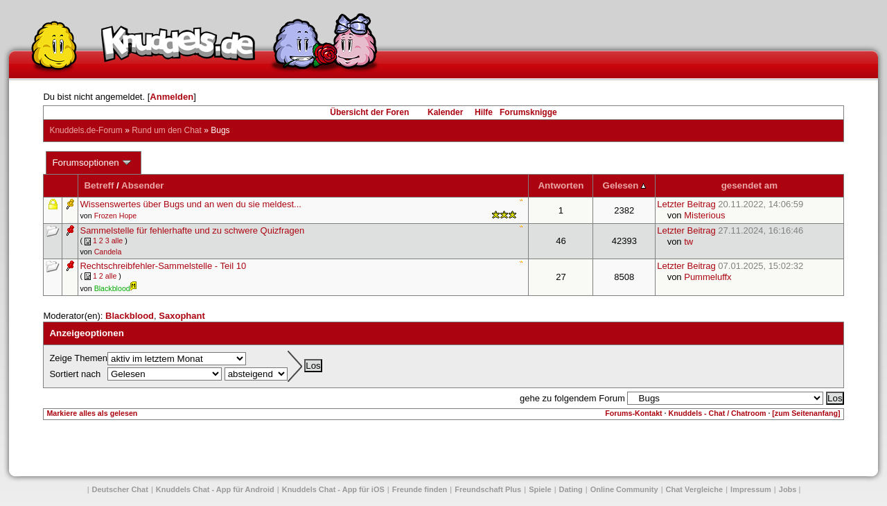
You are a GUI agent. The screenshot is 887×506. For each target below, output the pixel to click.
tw (688, 241)
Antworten (560, 185)
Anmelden (171, 96)
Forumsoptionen (92, 162)
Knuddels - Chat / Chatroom (717, 413)
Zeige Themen (78, 358)
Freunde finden (419, 489)
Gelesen (625, 185)
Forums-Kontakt (633, 413)
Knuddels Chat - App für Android (215, 489)
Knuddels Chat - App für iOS (333, 489)
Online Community (624, 489)
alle (117, 240)
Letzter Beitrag (730, 204)
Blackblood (129, 316)
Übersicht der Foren (369, 112)
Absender (142, 185)
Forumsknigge (528, 112)
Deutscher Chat (120, 489)
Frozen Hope (115, 215)
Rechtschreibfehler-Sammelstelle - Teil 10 (163, 266)
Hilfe (484, 112)
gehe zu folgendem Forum (572, 398)
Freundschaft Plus (488, 489)
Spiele (540, 489)
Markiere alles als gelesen (91, 413)
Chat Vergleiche (694, 489)
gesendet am (749, 185)
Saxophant (181, 316)
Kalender (445, 112)
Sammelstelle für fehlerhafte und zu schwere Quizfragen (192, 230)
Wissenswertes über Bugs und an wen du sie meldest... (190, 204)
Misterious (704, 215)
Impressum (750, 489)
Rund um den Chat (167, 130)
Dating (571, 489)
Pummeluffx (707, 277)
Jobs (788, 489)
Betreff (99, 185)
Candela (108, 251)
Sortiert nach (74, 374)
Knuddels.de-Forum (85, 130)
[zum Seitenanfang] (806, 413)
